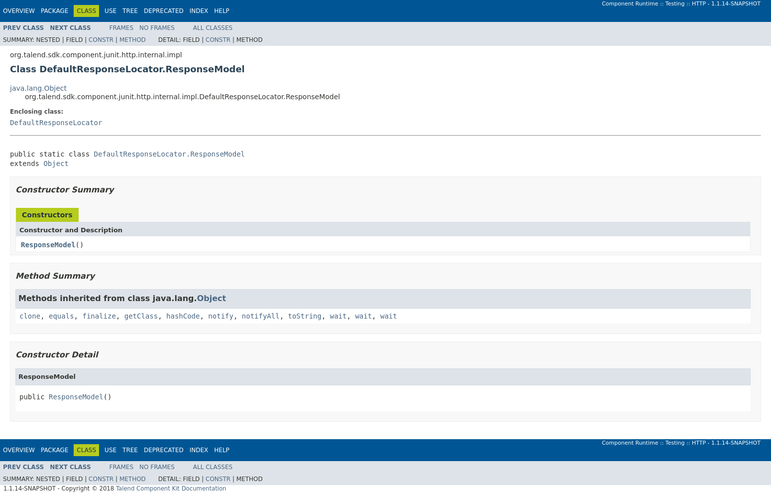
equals (61, 316)
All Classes (212, 27)
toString (305, 316)
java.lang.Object (38, 88)
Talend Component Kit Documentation (171, 488)
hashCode (183, 316)
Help (221, 10)
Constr (101, 39)
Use (110, 10)
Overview (19, 10)
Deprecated (164, 10)
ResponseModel (48, 245)
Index (199, 10)
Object (56, 163)
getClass (141, 316)
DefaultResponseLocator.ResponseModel (169, 154)
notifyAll (261, 316)
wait (338, 316)
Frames (122, 27)
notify (220, 316)
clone (29, 316)
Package (54, 10)
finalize (98, 316)
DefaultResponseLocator (56, 123)
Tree (130, 10)
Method (132, 39)
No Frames (157, 27)
